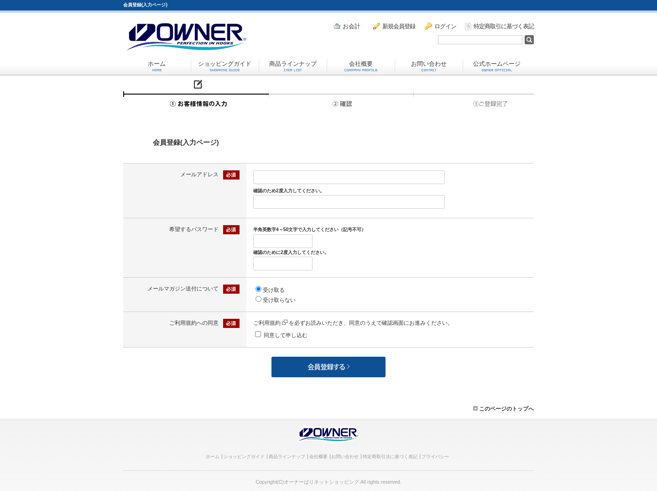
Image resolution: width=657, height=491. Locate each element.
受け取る (274, 290)
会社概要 (360, 65)
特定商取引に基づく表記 (499, 26)
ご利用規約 (270, 323)
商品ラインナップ (293, 65)
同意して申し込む (286, 335)
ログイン (440, 26)
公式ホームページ (497, 65)
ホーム (157, 65)
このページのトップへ (503, 409)
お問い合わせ (429, 65)
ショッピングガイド (224, 65)
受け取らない (279, 300)
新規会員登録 (394, 26)
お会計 (346, 26)
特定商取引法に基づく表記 (390, 456)
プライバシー (435, 456)
